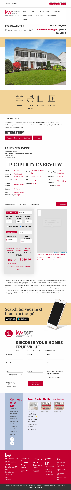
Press (23, 465)
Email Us (8, 480)
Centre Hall (49, 474)
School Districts (45, 11)
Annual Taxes (11, 237)
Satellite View (62, 205)
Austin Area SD (61, 470)
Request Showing (13, 138)
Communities (27, 15)
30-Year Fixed (25, 227)
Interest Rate (11, 232)
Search (63, 4)
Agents (33, 11)
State (8, 371)
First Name (9, 354)
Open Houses (54, 4)
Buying (9, 385)
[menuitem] (25, 11)
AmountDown (18, 217)
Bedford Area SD (61, 478)
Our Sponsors (51, 2)
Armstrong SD (61, 466)
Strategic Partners (36, 471)
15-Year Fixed (12, 227)
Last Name (30, 354)
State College (47, 463)
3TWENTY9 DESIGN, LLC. (35, 488)
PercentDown (9, 217)
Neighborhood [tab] (38, 205)
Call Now (27, 138)
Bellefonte (48, 469)
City (49, 363)
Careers (59, 2)
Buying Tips (39, 15)
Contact (25, 19)
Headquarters (25, 458)
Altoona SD (61, 462)
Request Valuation (35, 383)
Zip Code (30, 371)
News (64, 2)
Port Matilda (49, 467)
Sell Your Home (51, 15)
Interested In (10, 382)
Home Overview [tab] (11, 205)
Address (29, 363)
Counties (57, 11)
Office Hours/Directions (39, 459)
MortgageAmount (28, 217)
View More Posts (58, 399)
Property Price (12, 213)
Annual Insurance (26, 237)
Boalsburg (48, 472)
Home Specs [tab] (24, 205)
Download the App (24, 471)
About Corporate (24, 461)
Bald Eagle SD (60, 474)
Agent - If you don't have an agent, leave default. (55, 372)
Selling (14, 385)
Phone (8, 363)
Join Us (23, 468)
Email (49, 354)
